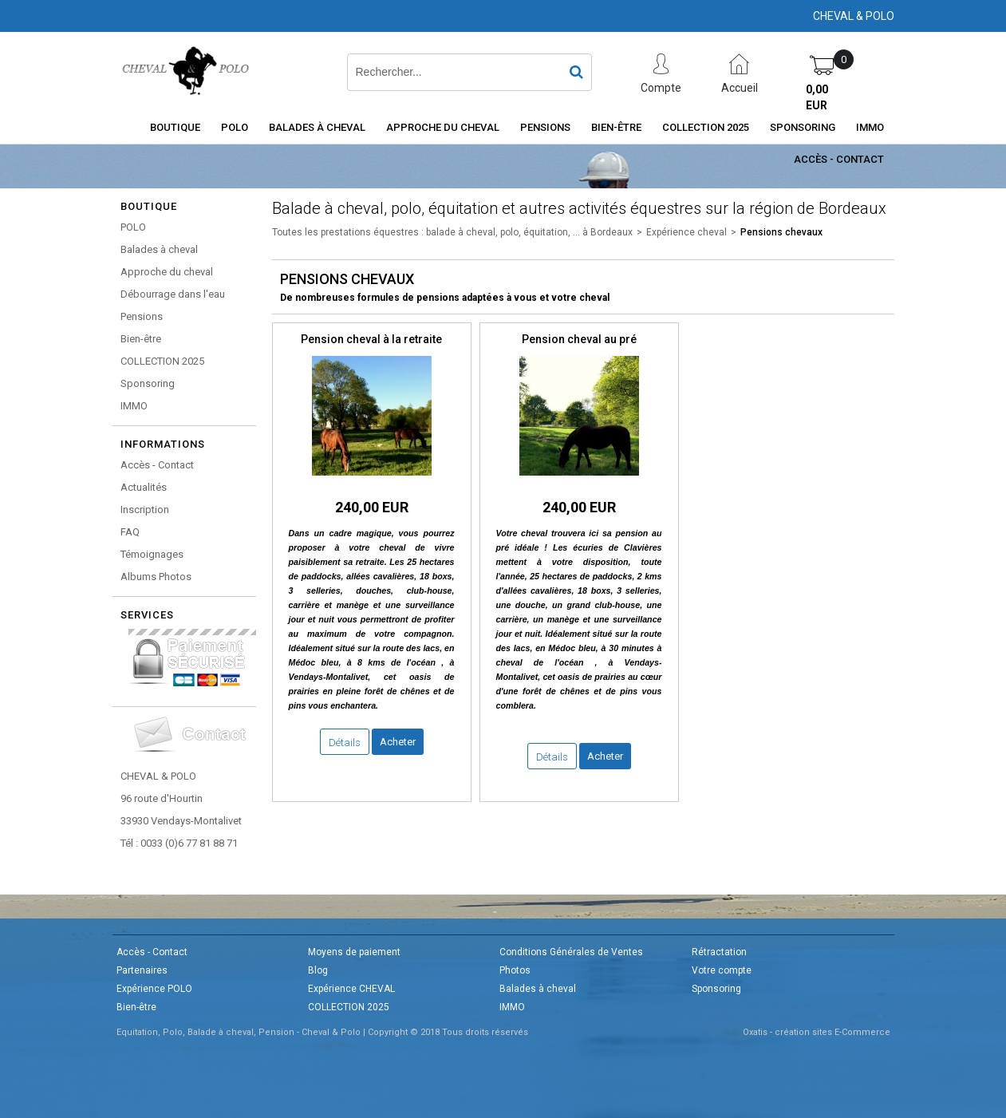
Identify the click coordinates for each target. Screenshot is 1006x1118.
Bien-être (616, 127)
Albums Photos (155, 577)
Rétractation (719, 952)
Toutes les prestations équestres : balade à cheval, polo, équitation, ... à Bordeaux (452, 232)
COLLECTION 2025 (705, 127)
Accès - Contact (839, 159)
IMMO (870, 127)
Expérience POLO (154, 988)
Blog (318, 970)
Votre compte (722, 970)
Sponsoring (802, 127)
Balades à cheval (317, 127)
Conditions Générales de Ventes (571, 952)
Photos (515, 970)
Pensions (545, 127)
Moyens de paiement (354, 952)
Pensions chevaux (781, 232)
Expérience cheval (686, 232)
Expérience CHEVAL (351, 988)
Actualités (143, 487)
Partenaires (142, 970)
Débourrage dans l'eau (172, 294)
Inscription (144, 510)
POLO (234, 127)
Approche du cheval (442, 127)
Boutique (175, 127)
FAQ (130, 532)
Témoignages (151, 554)
